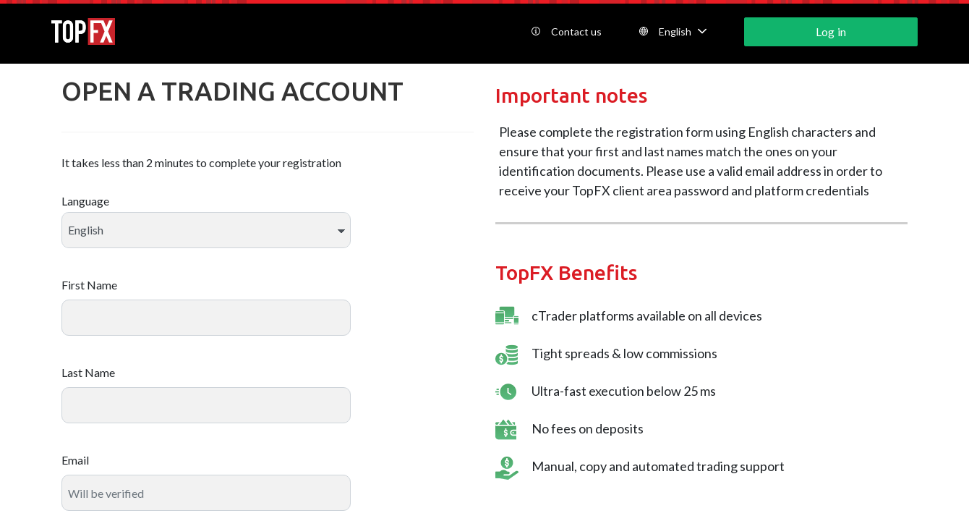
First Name (89, 285)
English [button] (673, 31)
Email (75, 460)
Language (85, 201)
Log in (830, 31)
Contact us (567, 31)
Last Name (88, 372)
